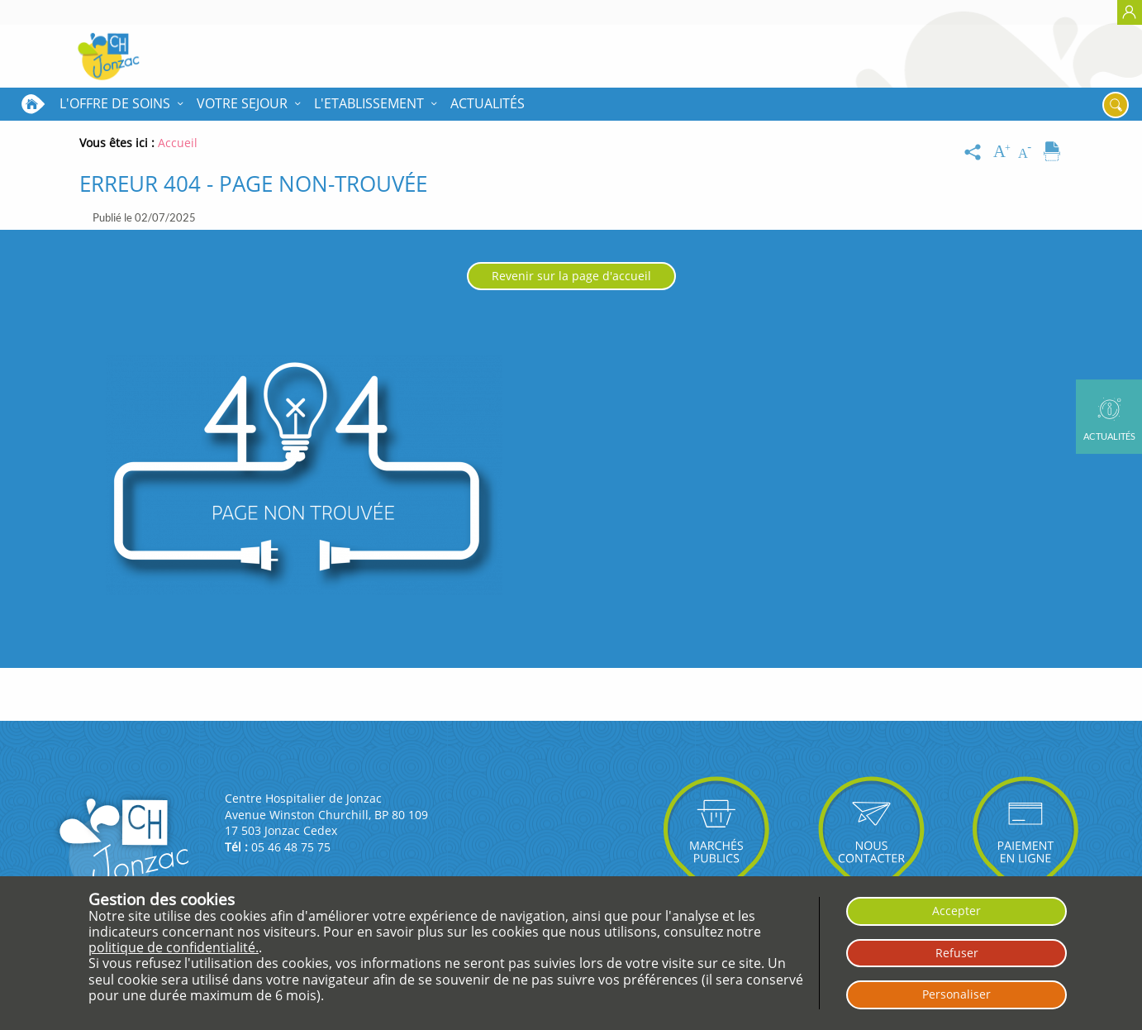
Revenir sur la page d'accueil (571, 276)
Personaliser (956, 994)
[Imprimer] (1052, 152)
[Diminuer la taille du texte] (1028, 152)
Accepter (956, 910)
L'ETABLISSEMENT (369, 103)
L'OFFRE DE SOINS (114, 103)
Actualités (487, 103)
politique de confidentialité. (173, 947)
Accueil (33, 104)
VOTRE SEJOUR (242, 103)
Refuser (956, 953)
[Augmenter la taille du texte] (1003, 152)
